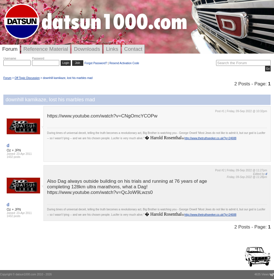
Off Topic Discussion (27, 78)
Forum (10, 49)
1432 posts (13, 156)
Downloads (87, 49)
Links (112, 49)
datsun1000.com (26, 274)
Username (9, 58)
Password (38, 58)
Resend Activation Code (124, 63)
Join (77, 62)
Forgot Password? (95, 63)
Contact (133, 49)
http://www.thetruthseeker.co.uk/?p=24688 (210, 138)
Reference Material (45, 49)
